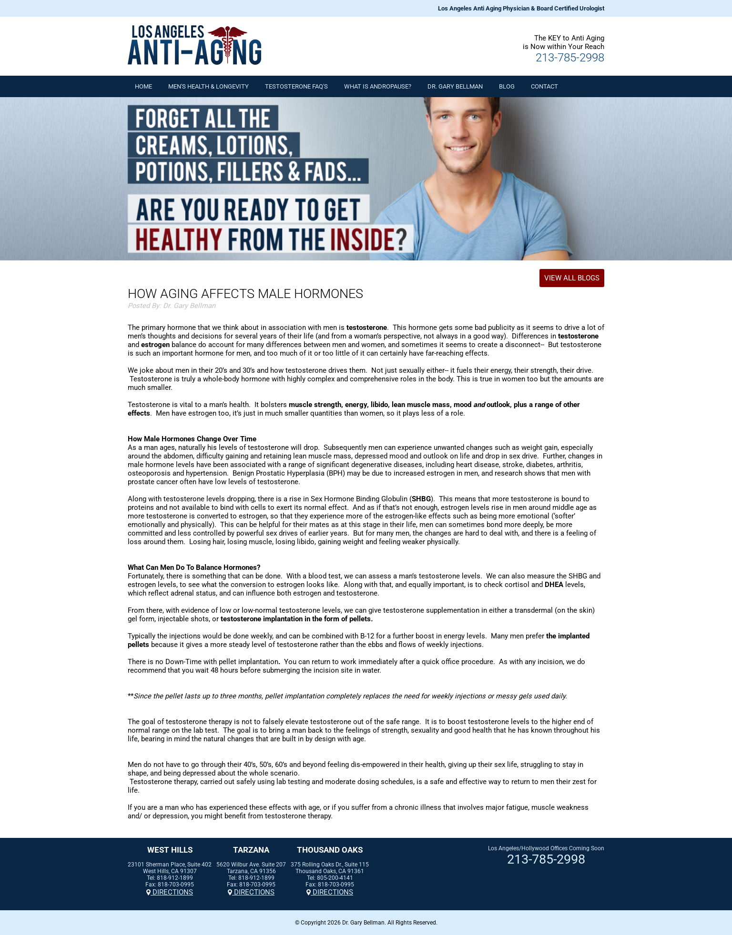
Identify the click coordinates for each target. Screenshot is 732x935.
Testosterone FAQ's (296, 86)
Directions (169, 892)
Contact (544, 86)
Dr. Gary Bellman (455, 86)
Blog (507, 86)
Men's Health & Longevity (208, 86)
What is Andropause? (377, 86)
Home (143, 86)
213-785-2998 (570, 57)
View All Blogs (572, 278)
